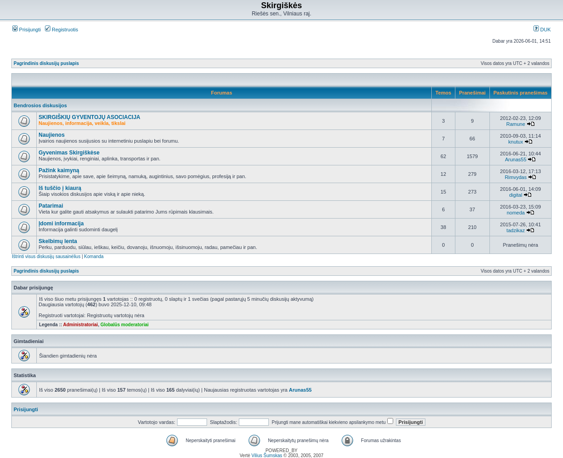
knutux (516, 141)
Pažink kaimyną (59, 170)
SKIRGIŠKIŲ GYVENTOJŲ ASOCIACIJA (89, 117)
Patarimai (51, 206)
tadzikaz (516, 230)
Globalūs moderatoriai (124, 324)
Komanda (94, 256)
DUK (542, 29)
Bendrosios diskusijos (40, 105)
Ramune (515, 124)
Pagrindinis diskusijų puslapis (46, 63)
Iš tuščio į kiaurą (60, 188)
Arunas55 (515, 159)
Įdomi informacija (61, 223)
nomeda (516, 212)
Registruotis (61, 29)
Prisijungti (26, 29)
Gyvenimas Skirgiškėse (69, 152)
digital (515, 195)
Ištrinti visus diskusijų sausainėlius (46, 256)
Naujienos (51, 135)
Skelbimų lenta (58, 241)
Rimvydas (516, 177)
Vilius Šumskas (267, 455)
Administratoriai (80, 324)
